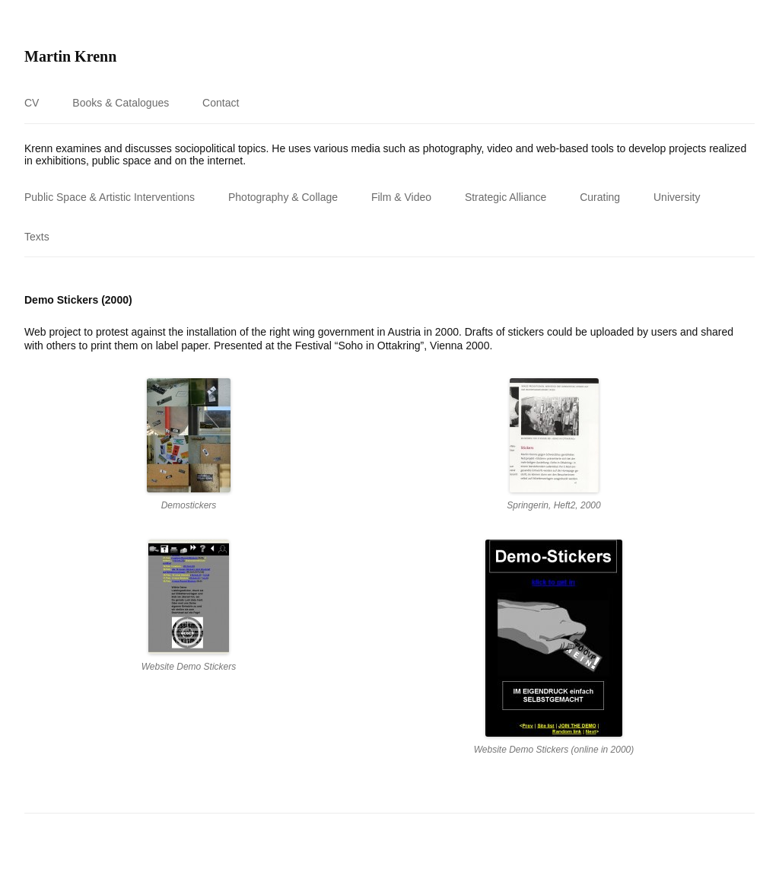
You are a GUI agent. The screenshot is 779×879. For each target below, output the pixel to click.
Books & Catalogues (120, 103)
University (676, 197)
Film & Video (401, 197)
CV (31, 103)
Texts (36, 237)
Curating (600, 197)
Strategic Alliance (505, 197)
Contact (220, 103)
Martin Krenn (70, 56)
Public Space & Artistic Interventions (109, 197)
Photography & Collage (283, 197)
